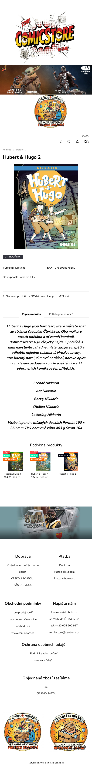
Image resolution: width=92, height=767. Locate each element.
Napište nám (64, 606)
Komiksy (7, 149)
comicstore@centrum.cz (64, 635)
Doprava (23, 559)
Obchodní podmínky (23, 606)
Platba (64, 559)
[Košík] (86, 141)
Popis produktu (31, 316)
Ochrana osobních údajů (44, 647)
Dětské (19, 149)
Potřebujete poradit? (61, 316)
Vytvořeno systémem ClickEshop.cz (46, 764)
